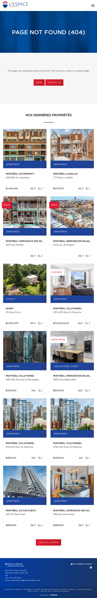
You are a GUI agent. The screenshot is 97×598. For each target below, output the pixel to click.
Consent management (60, 591)
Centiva (53, 595)
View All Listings (48, 542)
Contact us (54, 83)
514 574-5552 (15, 578)
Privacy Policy (33, 591)
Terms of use (45, 591)
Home (39, 83)
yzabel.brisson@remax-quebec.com (25, 580)
